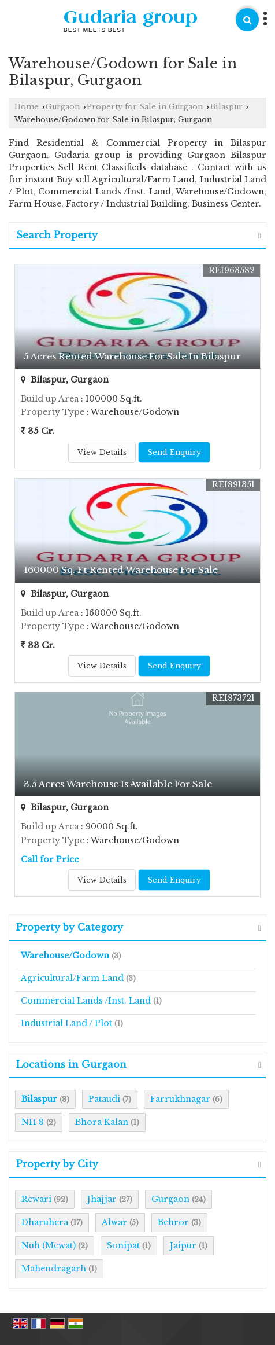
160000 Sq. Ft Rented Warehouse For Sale (121, 569)
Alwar (114, 1222)
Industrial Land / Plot (66, 1023)
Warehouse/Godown (65, 955)
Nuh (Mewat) (48, 1245)
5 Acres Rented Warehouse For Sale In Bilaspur (132, 356)
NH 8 (32, 1122)
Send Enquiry (174, 452)
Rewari (36, 1199)
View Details (102, 452)
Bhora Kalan (101, 1122)
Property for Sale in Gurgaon (145, 106)
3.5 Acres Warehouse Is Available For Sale (118, 783)
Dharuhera (44, 1222)
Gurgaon (63, 106)
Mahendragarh (53, 1268)
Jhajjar (102, 1199)
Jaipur (183, 1245)
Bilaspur (226, 106)
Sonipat (123, 1245)
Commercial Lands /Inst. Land (86, 1000)
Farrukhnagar (180, 1099)
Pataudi (104, 1099)
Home (26, 106)
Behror (173, 1222)
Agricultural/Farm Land (72, 978)
